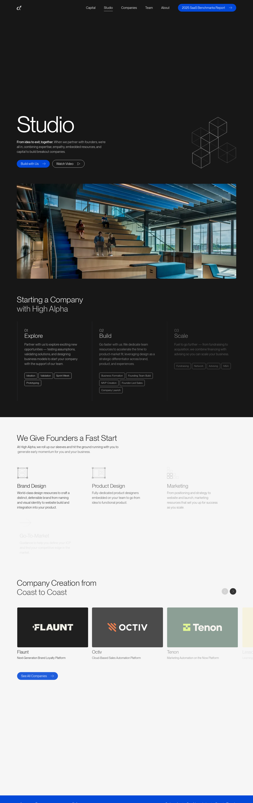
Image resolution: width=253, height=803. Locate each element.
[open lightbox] (68, 164)
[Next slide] (233, 591)
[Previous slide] (225, 591)
